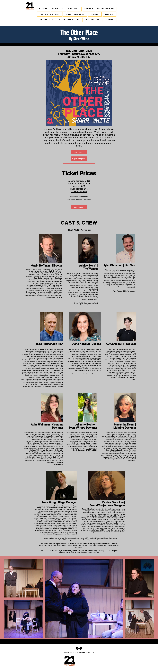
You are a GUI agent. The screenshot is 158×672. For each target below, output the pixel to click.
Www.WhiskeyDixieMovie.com (123, 291)
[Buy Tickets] (79, 152)
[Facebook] (77, 648)
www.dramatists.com (91, 552)
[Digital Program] (79, 158)
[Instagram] (80, 648)
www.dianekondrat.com (84, 374)
